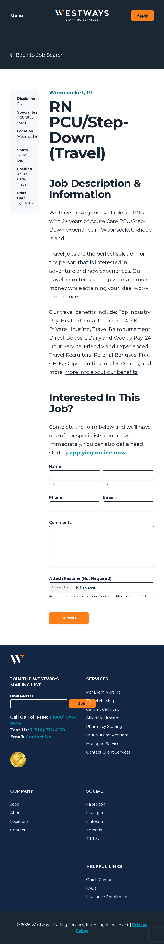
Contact (17, 830)
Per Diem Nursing (103, 692)
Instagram (96, 813)
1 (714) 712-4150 (47, 730)
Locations (19, 821)
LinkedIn (94, 821)
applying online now (98, 453)
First (52, 484)
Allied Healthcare (102, 718)
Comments (60, 522)
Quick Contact (100, 879)
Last (106, 484)
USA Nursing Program (107, 735)
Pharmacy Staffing (104, 726)
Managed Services (104, 743)
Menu (16, 15)
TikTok (92, 838)
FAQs (91, 888)
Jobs (14, 804)
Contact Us (38, 736)
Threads (94, 830)
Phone (56, 497)
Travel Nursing (100, 700)
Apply (142, 15)
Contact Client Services (108, 752)
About (16, 813)
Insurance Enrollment (107, 897)
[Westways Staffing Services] (82, 15)
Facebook (95, 804)
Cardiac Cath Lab (102, 709)
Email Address (21, 696)
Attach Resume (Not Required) (80, 578)
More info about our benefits (101, 372)
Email (110, 497)
